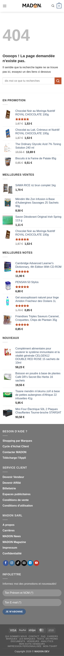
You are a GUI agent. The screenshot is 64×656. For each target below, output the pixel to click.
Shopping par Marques (17, 440)
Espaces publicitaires (17, 494)
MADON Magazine (14, 542)
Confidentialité (12, 553)
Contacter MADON (14, 452)
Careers (52, 636)
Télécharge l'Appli (14, 457)
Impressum (10, 547)
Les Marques (27, 639)
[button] (5, 6)
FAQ (43, 636)
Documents (18, 641)
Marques (11, 639)
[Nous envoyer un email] (24, 563)
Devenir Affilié (12, 482)
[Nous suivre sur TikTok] (18, 563)
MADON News (12, 536)
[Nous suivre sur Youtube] (36, 563)
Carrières (9, 530)
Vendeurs (33, 641)
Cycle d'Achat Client (16, 446)
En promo (52, 639)
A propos (9, 524)
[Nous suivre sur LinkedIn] (30, 563)
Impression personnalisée (24, 646)
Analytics (47, 641)
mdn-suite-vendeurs (32, 644)
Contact (34, 636)
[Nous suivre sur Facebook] (6, 563)
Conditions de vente (16, 500)
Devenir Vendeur (13, 477)
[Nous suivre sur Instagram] (12, 563)
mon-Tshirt (50, 646)
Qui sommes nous (16, 636)
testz (40, 639)
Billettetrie (9, 488)
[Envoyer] (58, 80)
